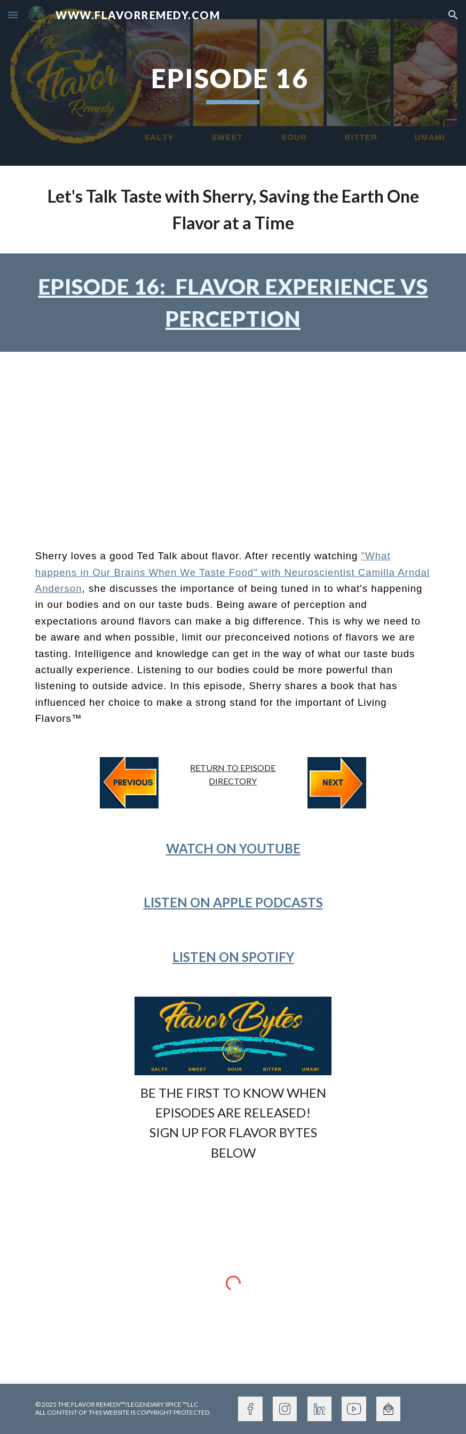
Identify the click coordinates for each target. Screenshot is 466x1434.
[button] (13, 14)
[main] (233, 83)
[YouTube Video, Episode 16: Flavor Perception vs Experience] (233, 441)
